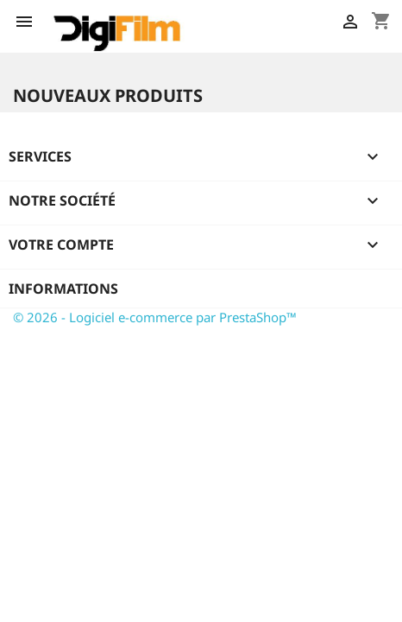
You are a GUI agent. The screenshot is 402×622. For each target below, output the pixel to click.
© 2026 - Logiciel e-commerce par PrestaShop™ (155, 317)
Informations (63, 288)
